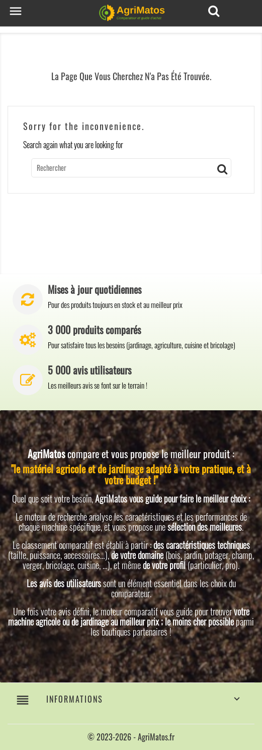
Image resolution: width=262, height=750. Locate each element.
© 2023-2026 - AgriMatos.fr (131, 737)
